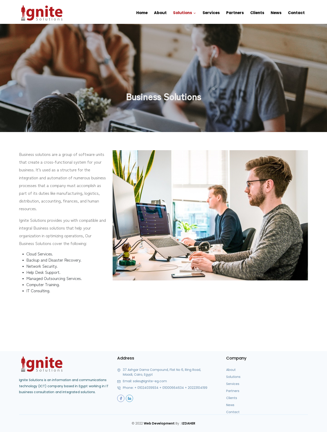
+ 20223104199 (196, 387)
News (276, 12)
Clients (257, 12)
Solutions (184, 13)
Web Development (159, 423)
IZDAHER (188, 423)
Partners (235, 12)
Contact (296, 12)
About (160, 12)
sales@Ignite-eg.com (150, 381)
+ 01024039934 (146, 387)
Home (142, 12)
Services (211, 12)
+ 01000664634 (171, 387)
